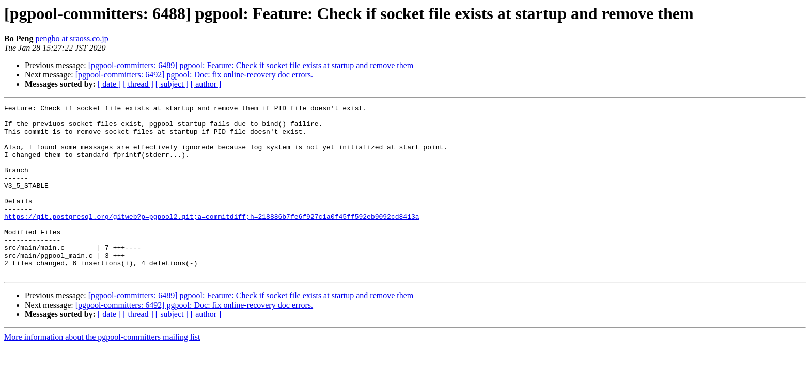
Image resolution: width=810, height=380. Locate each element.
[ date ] (109, 84)
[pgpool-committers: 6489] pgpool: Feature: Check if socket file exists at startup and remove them (251, 65)
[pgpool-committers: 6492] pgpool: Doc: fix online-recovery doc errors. (194, 74)
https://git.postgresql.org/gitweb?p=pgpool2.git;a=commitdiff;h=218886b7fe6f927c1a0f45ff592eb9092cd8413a (211, 239)
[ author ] (206, 84)
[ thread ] (138, 84)
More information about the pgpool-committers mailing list (102, 371)
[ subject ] (172, 84)
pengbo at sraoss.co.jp (71, 38)
